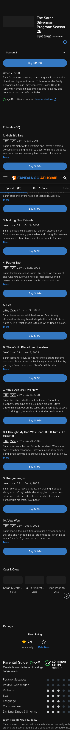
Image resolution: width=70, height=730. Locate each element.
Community (27, 641)
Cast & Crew (40, 109)
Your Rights (59, 679)
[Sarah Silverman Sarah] (13, 589)
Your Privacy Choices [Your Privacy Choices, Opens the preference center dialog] (35, 714)
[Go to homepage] (34, 5)
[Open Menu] (5, 5)
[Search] (65, 5)
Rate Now (43, 641)
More (6, 151)
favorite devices (45, 93)
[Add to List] (65, 36)
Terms (11, 672)
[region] (35, 694)
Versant (31, 669)
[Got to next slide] (66, 589)
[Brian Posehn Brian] (56, 589)
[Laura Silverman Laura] (34, 589)
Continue (35, 724)
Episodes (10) (13, 109)
